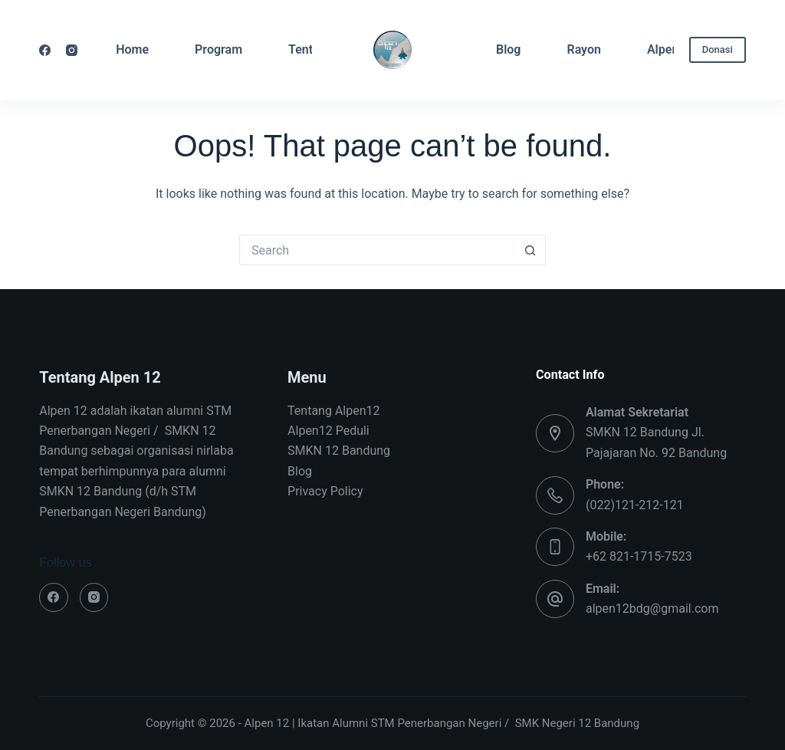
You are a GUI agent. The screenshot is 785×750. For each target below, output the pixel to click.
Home (132, 49)
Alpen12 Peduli (328, 430)
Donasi (717, 49)
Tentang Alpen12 (333, 410)
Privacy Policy (325, 491)
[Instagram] (71, 50)
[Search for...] (377, 250)
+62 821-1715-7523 (639, 556)
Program (218, 49)
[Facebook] (45, 50)
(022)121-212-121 (635, 505)
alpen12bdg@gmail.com (652, 608)
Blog (508, 49)
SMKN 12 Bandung (338, 450)
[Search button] (530, 250)
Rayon (583, 49)
